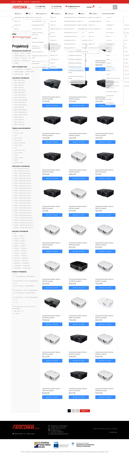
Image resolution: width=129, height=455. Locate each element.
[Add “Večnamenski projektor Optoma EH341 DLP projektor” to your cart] (105, 324)
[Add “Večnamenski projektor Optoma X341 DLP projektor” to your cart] (105, 142)
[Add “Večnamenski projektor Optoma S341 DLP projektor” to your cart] (105, 105)
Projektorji (26, 21)
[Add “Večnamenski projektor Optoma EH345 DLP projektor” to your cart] (105, 288)
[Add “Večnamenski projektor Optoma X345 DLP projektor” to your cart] (79, 215)
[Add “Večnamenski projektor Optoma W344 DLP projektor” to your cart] (79, 251)
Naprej (85, 411)
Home (14, 27)
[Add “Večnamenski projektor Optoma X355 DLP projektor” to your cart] (52, 288)
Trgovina (19, 21)
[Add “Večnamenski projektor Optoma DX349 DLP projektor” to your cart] (52, 178)
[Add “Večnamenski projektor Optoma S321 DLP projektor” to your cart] (52, 69)
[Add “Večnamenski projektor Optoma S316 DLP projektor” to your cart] (105, 69)
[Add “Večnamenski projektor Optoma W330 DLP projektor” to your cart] (79, 142)
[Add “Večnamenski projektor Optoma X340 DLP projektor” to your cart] (52, 142)
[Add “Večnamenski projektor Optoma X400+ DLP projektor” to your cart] (52, 397)
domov (14, 21)
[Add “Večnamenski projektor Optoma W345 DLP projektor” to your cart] (105, 251)
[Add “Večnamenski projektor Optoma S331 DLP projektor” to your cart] (79, 69)
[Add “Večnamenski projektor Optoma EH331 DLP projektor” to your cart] (79, 397)
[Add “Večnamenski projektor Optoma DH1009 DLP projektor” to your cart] (52, 324)
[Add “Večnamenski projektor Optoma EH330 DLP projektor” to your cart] (79, 361)
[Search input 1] (105, 7)
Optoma (32, 21)
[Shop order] (59, 34)
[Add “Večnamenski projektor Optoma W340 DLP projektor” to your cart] (52, 215)
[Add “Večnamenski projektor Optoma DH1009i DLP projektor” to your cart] (79, 288)
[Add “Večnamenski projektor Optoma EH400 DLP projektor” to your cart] (105, 397)
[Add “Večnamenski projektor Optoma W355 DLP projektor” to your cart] (52, 361)
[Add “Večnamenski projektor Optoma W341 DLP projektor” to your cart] (105, 215)
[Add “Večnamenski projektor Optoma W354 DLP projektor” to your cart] (105, 361)
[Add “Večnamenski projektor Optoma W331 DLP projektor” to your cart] (105, 178)
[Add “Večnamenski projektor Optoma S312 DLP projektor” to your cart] (52, 105)
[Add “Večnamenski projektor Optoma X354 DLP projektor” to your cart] (52, 251)
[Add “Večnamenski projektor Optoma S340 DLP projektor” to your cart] (79, 105)
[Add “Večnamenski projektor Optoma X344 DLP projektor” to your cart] (79, 178)
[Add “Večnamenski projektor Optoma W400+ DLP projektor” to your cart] (79, 324)
